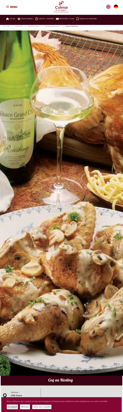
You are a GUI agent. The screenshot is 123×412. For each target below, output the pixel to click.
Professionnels (25, 18)
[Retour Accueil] (61, 6)
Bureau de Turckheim (86, 18)
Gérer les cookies (42, 406)
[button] (12, 6)
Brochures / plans (65, 18)
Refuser (25, 406)
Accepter (12, 406)
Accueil (11, 18)
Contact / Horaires (44, 18)
